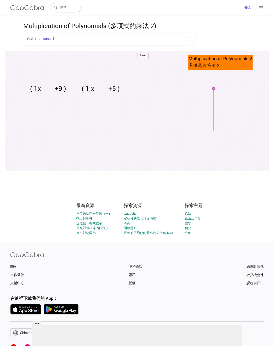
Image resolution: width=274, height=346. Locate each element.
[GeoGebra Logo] (27, 7)
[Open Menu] (261, 7)
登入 (247, 7)
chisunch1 (46, 39)
